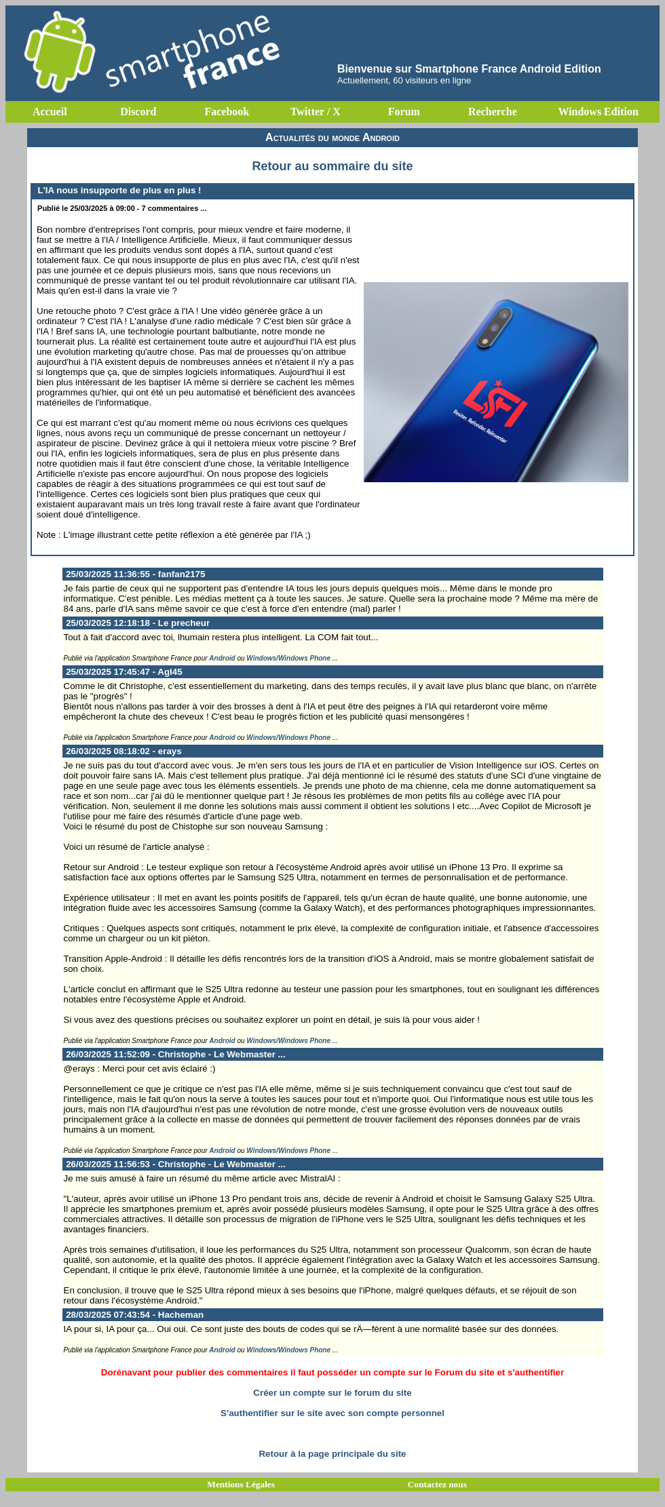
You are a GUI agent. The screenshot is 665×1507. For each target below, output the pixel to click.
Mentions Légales (241, 1484)
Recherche (492, 111)
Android (222, 658)
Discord (138, 111)
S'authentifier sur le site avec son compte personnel (332, 1413)
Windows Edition (598, 111)
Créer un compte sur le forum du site (332, 1393)
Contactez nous (437, 1484)
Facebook (226, 111)
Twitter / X (315, 111)
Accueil (50, 111)
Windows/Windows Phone (288, 658)
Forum (404, 111)
